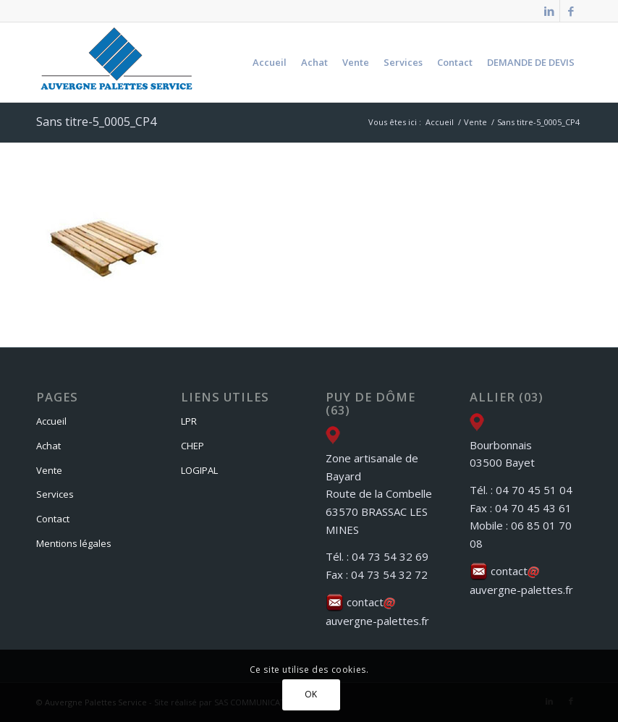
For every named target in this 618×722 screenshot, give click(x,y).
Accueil (51, 421)
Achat (48, 445)
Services (55, 494)
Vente (49, 470)
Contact (52, 518)
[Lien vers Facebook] (571, 11)
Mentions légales (73, 543)
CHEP (192, 445)
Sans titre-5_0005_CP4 (96, 121)
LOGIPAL (199, 470)
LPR (189, 421)
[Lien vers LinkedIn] (548, 11)
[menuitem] (269, 62)
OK (311, 694)
